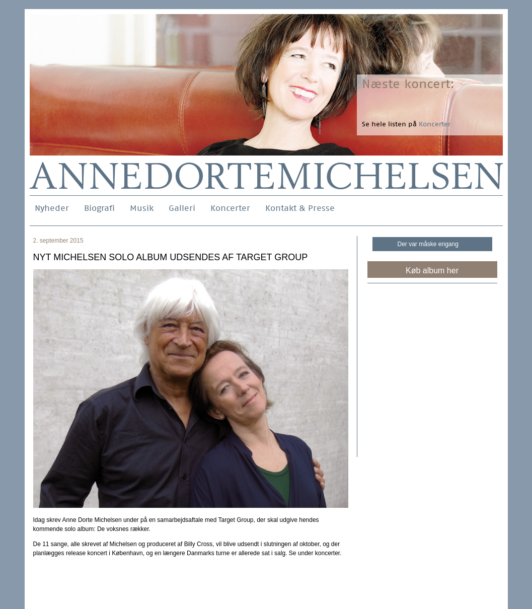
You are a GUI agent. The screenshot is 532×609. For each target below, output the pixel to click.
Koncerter (230, 208)
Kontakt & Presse (300, 208)
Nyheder (52, 208)
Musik (142, 208)
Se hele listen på (406, 124)
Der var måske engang (428, 244)
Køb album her (432, 270)
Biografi (99, 208)
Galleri (182, 208)
